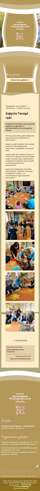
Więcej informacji (21, 487)
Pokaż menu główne (20, 80)
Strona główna (20, 106)
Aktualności (10, 108)
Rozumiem (26, 485)
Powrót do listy (20, 340)
